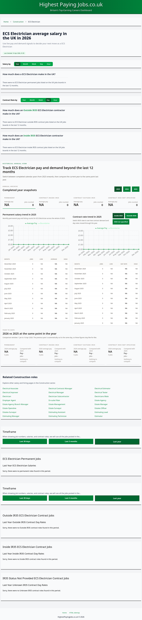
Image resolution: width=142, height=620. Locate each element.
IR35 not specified (121, 222)
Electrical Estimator (102, 388)
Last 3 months (71, 441)
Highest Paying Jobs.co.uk (71, 4)
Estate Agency (100, 400)
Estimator (99, 416)
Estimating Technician (58, 416)
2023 (135, 189)
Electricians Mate (102, 396)
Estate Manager (101, 404)
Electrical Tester (101, 392)
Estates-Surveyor (9, 412)
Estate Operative (9, 408)
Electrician (7, 396)
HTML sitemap (74, 613)
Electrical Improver (10, 392)
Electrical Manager (56, 392)
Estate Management (57, 404)
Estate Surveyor (55, 408)
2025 (118, 189)
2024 (127, 189)
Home (6, 22)
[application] (36, 237)
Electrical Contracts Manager (60, 388)
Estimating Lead (101, 412)
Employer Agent (9, 400)
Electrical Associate (10, 388)
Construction (18, 22)
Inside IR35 (118, 216)
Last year (117, 441)
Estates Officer (101, 408)
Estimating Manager (11, 416)
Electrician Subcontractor (59, 396)
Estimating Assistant (57, 412)
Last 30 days (25, 441)
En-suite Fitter (54, 400)
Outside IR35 (131, 216)
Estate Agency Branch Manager (15, 404)
